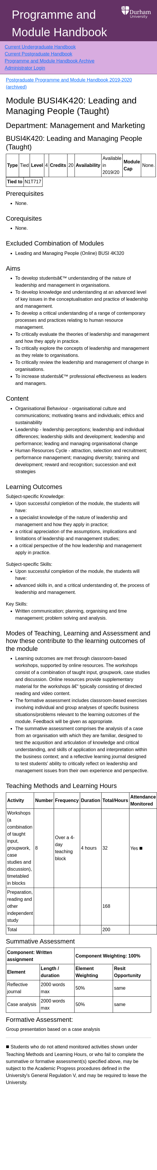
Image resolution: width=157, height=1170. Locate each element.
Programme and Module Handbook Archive (49, 60)
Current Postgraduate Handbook (38, 53)
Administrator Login (25, 67)
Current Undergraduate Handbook (40, 46)
